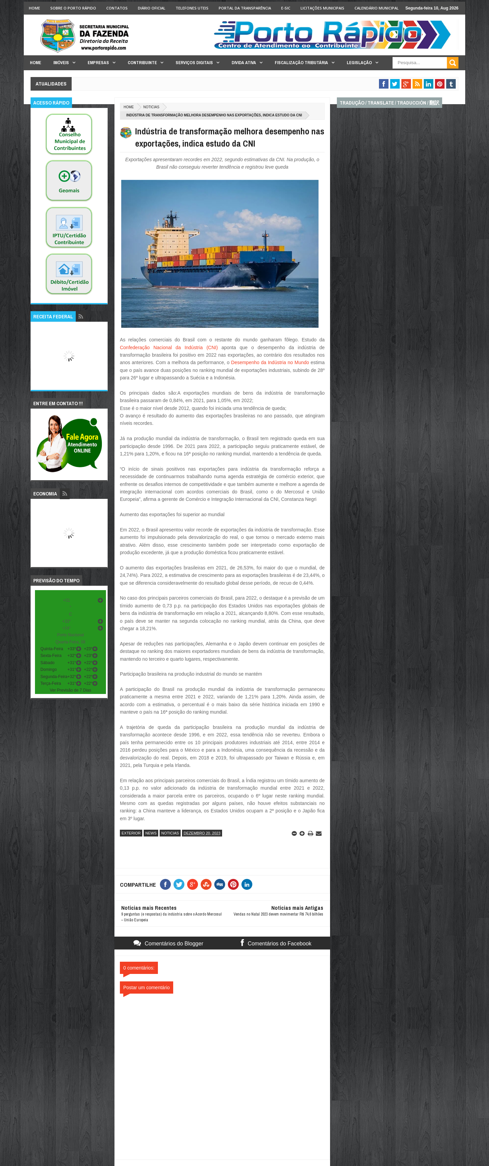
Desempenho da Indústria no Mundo (270, 362)
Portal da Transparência (245, 8)
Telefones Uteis (192, 8)
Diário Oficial (151, 8)
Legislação (359, 62)
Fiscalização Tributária (301, 62)
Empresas (98, 62)
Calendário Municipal (377, 8)
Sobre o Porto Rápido (73, 8)
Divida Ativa (244, 62)
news (151, 833)
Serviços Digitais (194, 62)
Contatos (117, 8)
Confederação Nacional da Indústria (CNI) (169, 347)
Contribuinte (142, 62)
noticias (151, 107)
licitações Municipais (322, 8)
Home (34, 8)
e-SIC (285, 8)
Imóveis (61, 62)
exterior (131, 833)
